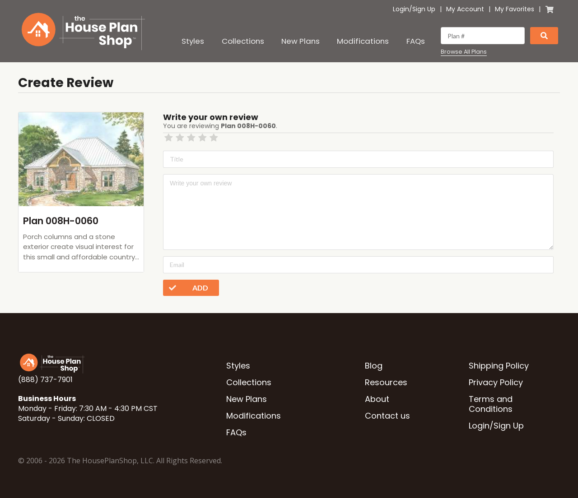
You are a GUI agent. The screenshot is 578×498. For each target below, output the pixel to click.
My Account (465, 9)
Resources (386, 382)
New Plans (300, 41)
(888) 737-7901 (45, 379)
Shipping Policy (499, 365)
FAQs (415, 41)
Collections (243, 41)
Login (401, 9)
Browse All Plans (464, 51)
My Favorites (514, 9)
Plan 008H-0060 (60, 220)
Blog (373, 365)
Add (185, 288)
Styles (193, 41)
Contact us (387, 415)
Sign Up (423, 9)
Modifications (363, 41)
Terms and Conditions (491, 404)
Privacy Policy (496, 382)
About (377, 399)
